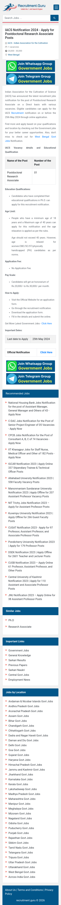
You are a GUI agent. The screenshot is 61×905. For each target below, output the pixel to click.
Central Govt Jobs (18, 674)
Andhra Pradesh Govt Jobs (23, 706)
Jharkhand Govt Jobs (20, 774)
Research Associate (19, 626)
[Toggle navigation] (56, 7)
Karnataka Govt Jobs (20, 779)
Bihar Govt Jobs (17, 720)
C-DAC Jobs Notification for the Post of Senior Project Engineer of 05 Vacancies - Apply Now (31, 424)
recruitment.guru (25, 900)
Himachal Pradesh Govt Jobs (25, 764)
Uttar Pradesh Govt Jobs (22, 862)
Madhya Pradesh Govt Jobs (24, 794)
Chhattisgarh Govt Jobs (22, 730)
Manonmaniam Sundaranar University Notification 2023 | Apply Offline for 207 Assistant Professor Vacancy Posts (31, 492)
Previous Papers (17, 665)
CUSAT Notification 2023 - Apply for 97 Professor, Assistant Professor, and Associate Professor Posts (30, 531)
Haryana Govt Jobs (19, 759)
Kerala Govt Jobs (18, 784)
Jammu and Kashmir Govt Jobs (26, 769)
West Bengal (14, 54)
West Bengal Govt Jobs (21, 872)
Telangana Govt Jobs (20, 852)
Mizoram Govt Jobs (19, 813)
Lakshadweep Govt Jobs (22, 789)
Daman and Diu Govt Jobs (23, 740)
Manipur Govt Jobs (19, 803)
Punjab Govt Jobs (18, 833)
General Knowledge (19, 655)
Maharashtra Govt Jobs (21, 798)
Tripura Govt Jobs (18, 857)
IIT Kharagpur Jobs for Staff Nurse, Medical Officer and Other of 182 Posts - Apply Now (31, 453)
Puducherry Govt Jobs (21, 828)
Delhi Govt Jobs (17, 745)
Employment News (19, 679)
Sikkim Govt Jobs (18, 842)
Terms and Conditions (30, 890)
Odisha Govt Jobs (18, 823)
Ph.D (11, 620)
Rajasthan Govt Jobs (20, 837)
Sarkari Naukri (16, 670)
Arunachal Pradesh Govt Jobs (25, 711)
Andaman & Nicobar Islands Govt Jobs (30, 701)
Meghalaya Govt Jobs (21, 808)
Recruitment (17, 113)
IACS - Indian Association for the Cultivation (28, 43)
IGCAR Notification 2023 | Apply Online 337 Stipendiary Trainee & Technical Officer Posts (30, 467)
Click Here (46, 323)
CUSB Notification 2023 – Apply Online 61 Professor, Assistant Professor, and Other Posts (30, 566)
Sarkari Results (17, 660)
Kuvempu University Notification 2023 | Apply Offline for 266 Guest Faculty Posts (30, 517)
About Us (10, 890)
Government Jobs (18, 650)
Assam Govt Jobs (18, 716)
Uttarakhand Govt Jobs (21, 867)
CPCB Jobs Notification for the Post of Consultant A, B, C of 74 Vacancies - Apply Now (30, 439)
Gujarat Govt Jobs (18, 755)
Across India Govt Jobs (21, 877)
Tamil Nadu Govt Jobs (21, 847)
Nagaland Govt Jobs (20, 818)
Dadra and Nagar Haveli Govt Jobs (28, 735)
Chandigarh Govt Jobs (21, 725)
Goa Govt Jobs (17, 750)
